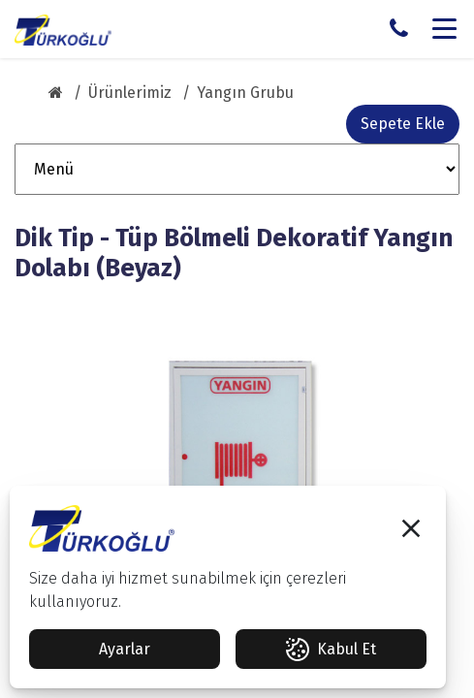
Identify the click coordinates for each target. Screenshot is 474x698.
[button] (411, 528)
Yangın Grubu (245, 92)
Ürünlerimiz (130, 92)
